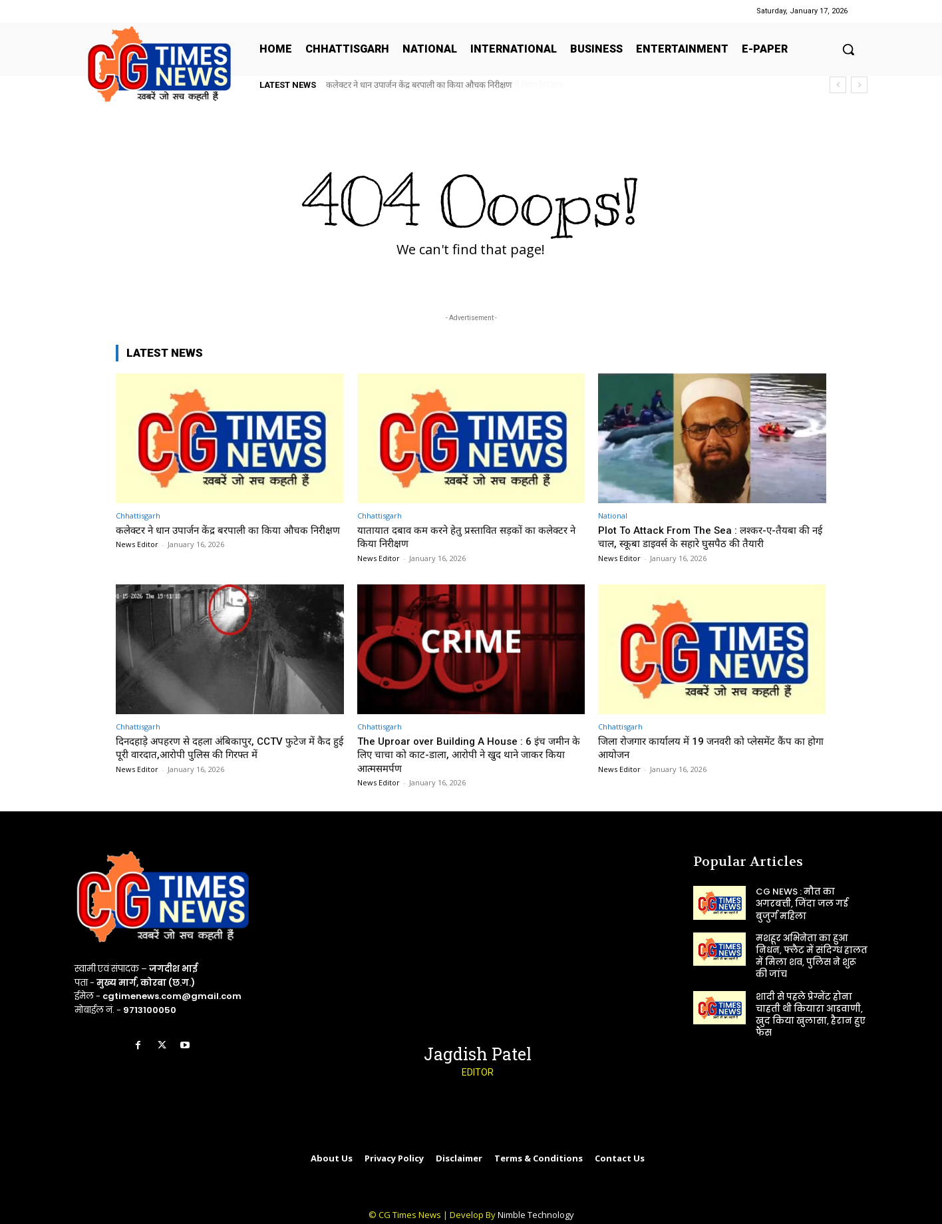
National (612, 515)
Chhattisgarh (138, 515)
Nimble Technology (536, 1215)
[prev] (838, 85)
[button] (848, 49)
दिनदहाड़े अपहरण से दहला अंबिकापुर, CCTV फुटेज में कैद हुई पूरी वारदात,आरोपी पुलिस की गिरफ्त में (226, 747)
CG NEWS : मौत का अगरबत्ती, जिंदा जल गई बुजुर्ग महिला (802, 903)
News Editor (137, 558)
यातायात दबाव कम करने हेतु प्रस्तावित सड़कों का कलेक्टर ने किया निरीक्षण (438, 85)
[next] (859, 85)
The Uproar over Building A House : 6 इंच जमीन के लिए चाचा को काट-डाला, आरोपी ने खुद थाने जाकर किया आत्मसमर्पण (463, 754)
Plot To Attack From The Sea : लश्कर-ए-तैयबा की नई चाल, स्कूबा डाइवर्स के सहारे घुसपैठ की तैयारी (707, 536)
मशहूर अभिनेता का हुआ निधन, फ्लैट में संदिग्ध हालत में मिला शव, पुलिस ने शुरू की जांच (811, 956)
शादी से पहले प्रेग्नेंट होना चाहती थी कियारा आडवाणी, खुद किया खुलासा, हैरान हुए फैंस (810, 1015)
